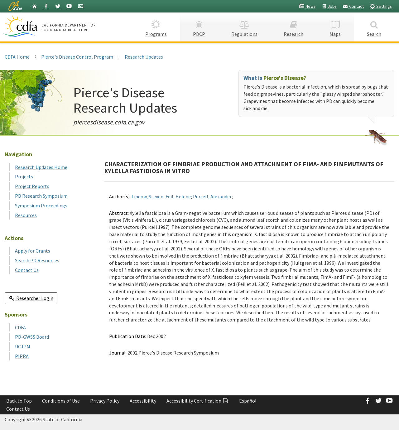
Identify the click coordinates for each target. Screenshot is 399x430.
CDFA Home (17, 57)
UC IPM (22, 346)
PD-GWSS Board (32, 337)
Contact (353, 6)
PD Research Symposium (41, 196)
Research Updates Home (41, 167)
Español (248, 401)
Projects (24, 176)
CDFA (20, 327)
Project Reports (32, 186)
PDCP (199, 26)
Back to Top (19, 401)
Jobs (329, 6)
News (307, 6)
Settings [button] (381, 6)
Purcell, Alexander (212, 196)
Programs (156, 26)
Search (374, 26)
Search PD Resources (37, 260)
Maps (335, 26)
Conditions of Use (61, 401)
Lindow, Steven (147, 196)
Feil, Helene (178, 196)
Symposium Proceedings (41, 205)
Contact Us (27, 270)
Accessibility (143, 401)
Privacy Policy (104, 401)
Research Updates (144, 57)
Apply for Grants (32, 251)
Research (293, 26)
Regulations (244, 26)
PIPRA (22, 356)
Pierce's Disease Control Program (77, 57)
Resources (26, 215)
